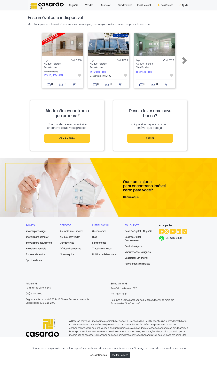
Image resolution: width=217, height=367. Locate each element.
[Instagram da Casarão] (167, 231)
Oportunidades (34, 260)
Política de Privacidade (104, 254)
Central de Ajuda (133, 246)
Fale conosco (99, 242)
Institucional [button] (144, 5)
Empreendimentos (35, 254)
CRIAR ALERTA (67, 138)
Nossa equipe (67, 254)
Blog (94, 237)
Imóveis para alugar (36, 231)
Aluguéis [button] (73, 5)
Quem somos (99, 231)
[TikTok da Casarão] (185, 231)
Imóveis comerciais (36, 248)
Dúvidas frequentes (70, 248)
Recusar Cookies (98, 355)
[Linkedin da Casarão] (179, 231)
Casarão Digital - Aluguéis (138, 231)
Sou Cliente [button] (165, 5)
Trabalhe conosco (101, 248)
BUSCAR (150, 138)
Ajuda (183, 5)
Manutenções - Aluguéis (138, 252)
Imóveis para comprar (37, 237)
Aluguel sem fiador (70, 237)
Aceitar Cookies (119, 355)
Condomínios (125, 5)
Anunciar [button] (106, 5)
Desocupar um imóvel (136, 257)
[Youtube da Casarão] (173, 231)
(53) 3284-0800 (173, 238)
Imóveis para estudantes (39, 242)
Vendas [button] (89, 5)
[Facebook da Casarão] (161, 231)
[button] (45, 44)
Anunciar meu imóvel (71, 231)
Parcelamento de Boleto (137, 263)
